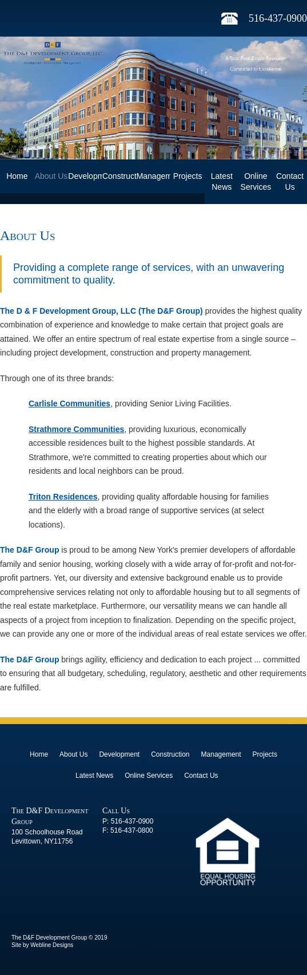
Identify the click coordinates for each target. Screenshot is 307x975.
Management (154, 176)
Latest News (222, 181)
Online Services (256, 181)
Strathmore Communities (76, 429)
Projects (187, 176)
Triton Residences (63, 496)
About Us (51, 176)
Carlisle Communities (69, 403)
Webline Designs (51, 945)
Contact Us (290, 181)
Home (16, 176)
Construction (119, 176)
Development (85, 176)
